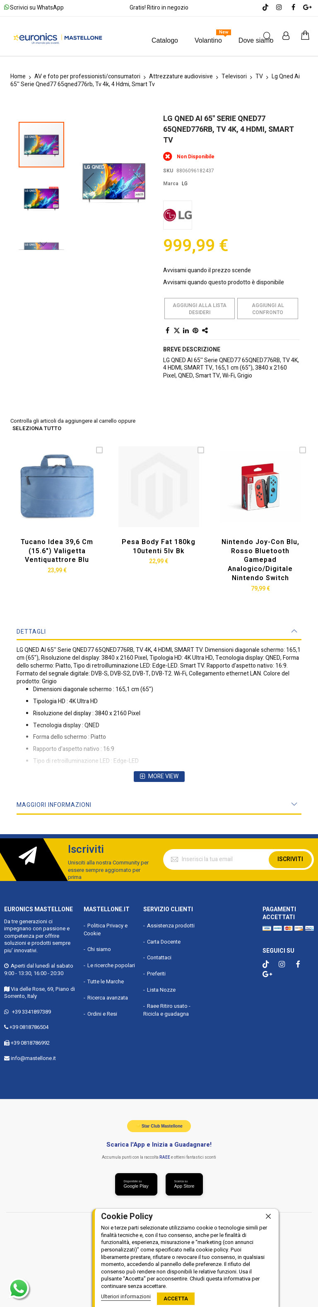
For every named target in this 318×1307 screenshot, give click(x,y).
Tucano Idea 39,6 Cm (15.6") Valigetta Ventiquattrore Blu (57, 551)
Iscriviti (290, 859)
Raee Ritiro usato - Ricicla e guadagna (166, 1010)
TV (259, 76)
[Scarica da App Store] (184, 1184)
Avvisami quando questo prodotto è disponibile (223, 282)
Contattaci (159, 957)
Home (18, 76)
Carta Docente (164, 941)
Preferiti (156, 974)
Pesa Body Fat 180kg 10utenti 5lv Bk (158, 546)
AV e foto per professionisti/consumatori (87, 76)
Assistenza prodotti (171, 925)
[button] (89, 163)
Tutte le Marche (105, 981)
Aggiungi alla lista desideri (199, 309)
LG (185, 183)
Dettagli (31, 631)
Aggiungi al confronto (268, 309)
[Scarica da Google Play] (136, 1184)
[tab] (159, 632)
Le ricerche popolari (111, 965)
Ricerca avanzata (107, 998)
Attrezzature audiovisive (181, 76)
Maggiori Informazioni (54, 804)
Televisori (234, 76)
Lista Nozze (161, 990)
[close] (268, 1216)
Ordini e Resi (102, 1014)
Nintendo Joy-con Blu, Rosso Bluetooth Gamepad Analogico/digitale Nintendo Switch (260, 560)
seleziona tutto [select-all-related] (36, 428)
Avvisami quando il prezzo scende (207, 270)
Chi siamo (99, 949)
